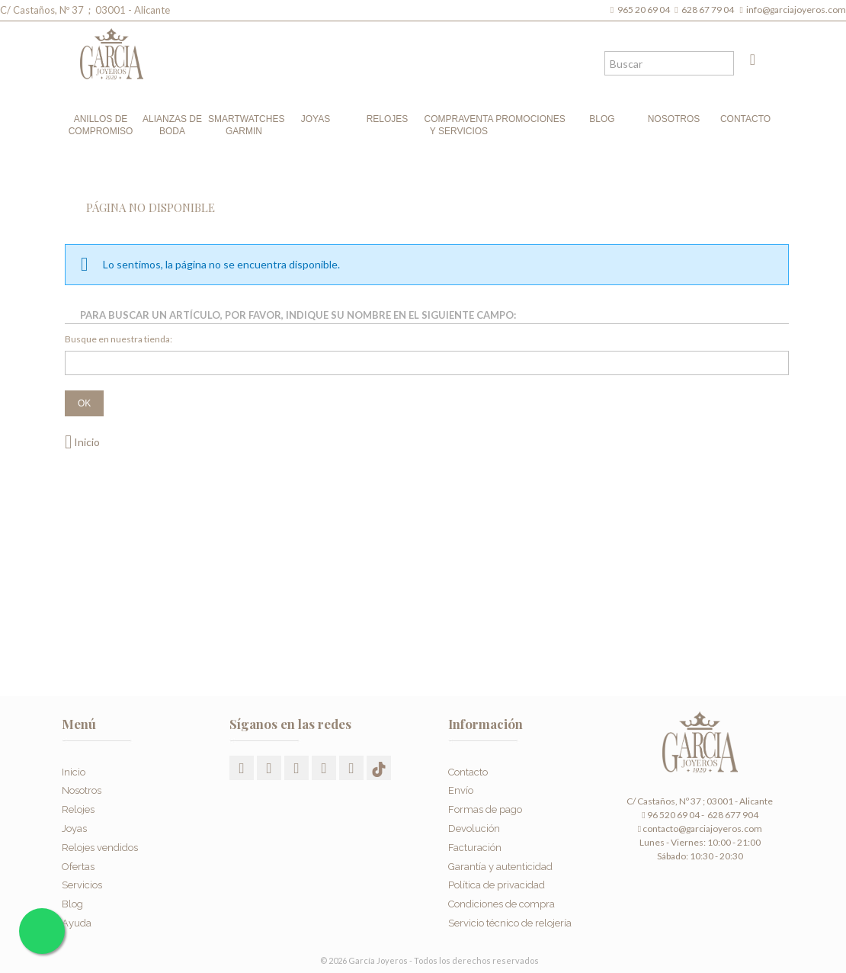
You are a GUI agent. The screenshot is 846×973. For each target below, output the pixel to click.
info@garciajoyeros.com (796, 9)
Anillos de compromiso (101, 125)
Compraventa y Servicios (459, 125)
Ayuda (76, 913)
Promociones (530, 119)
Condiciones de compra (501, 894)
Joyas (315, 119)
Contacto (745, 119)
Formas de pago (485, 799)
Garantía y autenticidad (500, 856)
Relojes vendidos (100, 837)
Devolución (474, 818)
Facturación (475, 837)
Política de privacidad (496, 875)
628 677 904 (732, 814)
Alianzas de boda (172, 125)
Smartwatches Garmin (244, 125)
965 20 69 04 (645, 9)
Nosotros (674, 119)
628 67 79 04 (709, 9)
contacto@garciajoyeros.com (702, 828)
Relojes (388, 119)
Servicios (82, 875)
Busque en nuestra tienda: (118, 339)
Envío (460, 780)
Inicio (82, 441)
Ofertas (78, 856)
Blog (601, 119)
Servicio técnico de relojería (510, 913)
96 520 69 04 (670, 814)
